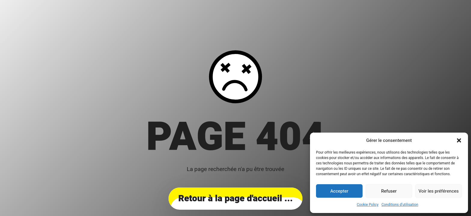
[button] (459, 140)
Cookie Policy (367, 204)
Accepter (339, 191)
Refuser (389, 191)
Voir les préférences (438, 191)
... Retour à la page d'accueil (235, 198)
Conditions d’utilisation (399, 204)
